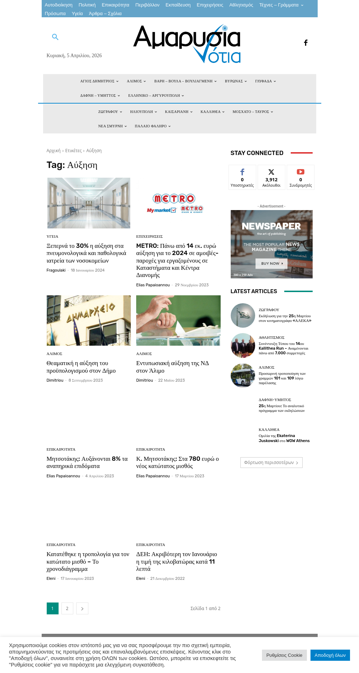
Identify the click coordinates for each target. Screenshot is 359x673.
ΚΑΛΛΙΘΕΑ (269, 430)
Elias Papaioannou (153, 285)
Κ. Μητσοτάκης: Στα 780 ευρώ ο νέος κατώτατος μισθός (177, 462)
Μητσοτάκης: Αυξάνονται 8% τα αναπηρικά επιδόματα (87, 462)
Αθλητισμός (272, 338)
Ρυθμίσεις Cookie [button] (284, 655)
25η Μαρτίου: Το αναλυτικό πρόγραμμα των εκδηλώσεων (282, 408)
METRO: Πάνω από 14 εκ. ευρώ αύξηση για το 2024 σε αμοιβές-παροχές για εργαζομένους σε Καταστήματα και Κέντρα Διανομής (177, 260)
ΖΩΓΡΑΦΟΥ (269, 310)
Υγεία (53, 236)
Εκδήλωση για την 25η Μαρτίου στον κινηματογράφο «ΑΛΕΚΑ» (285, 318)
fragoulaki (56, 270)
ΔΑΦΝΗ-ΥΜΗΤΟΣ (275, 400)
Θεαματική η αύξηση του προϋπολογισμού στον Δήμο (81, 366)
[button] (55, 37)
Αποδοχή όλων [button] (330, 655)
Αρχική (54, 150)
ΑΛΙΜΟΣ (55, 354)
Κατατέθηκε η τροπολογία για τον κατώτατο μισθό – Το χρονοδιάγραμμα (88, 561)
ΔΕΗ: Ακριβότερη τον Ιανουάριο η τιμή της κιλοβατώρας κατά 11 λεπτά (176, 561)
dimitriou (55, 380)
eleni (51, 579)
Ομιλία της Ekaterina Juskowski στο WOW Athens (284, 438)
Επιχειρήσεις (149, 236)
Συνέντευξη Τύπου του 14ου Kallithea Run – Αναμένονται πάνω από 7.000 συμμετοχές (283, 348)
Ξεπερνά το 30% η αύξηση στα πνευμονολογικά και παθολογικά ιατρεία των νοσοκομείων (86, 253)
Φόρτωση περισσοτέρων (271, 462)
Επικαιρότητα (61, 449)
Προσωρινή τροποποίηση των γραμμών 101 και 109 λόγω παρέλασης (282, 378)
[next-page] (82, 609)
